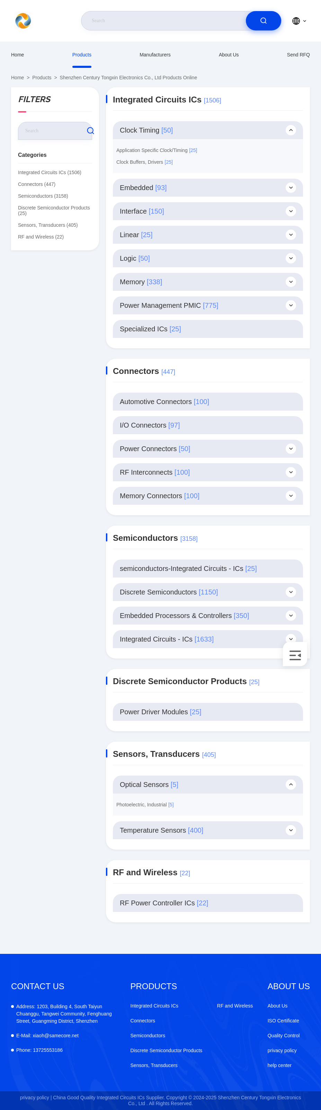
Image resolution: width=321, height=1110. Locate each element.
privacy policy (282, 1050)
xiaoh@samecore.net (47, 1035)
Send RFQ (298, 54)
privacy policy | (36, 1097)
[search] (263, 20)
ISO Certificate (283, 1020)
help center (280, 1065)
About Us (229, 54)
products (81, 54)
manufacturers (155, 54)
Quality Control (284, 1035)
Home (17, 54)
